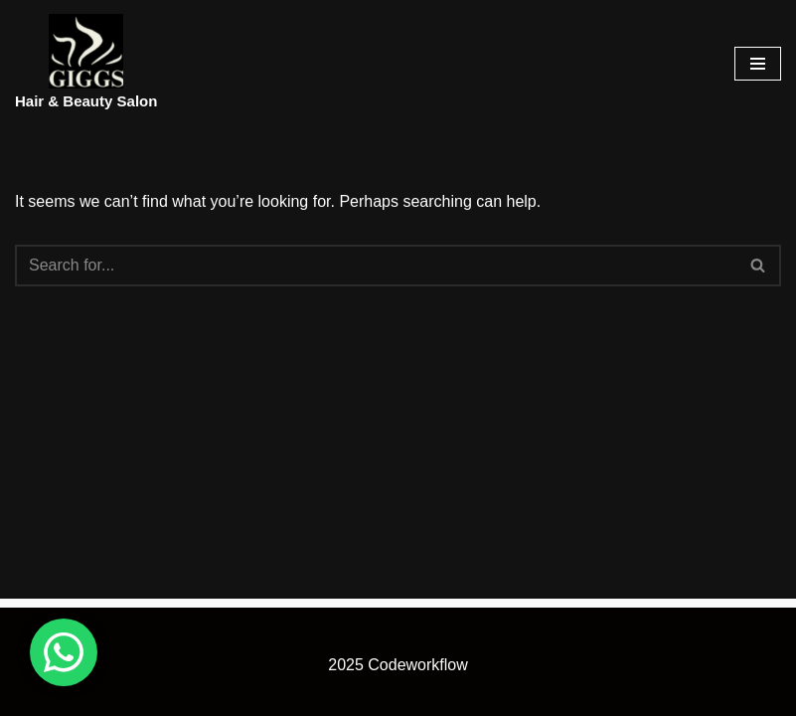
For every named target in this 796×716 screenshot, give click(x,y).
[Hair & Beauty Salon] (86, 64)
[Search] (375, 265)
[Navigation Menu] (757, 64)
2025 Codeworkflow (398, 664)
